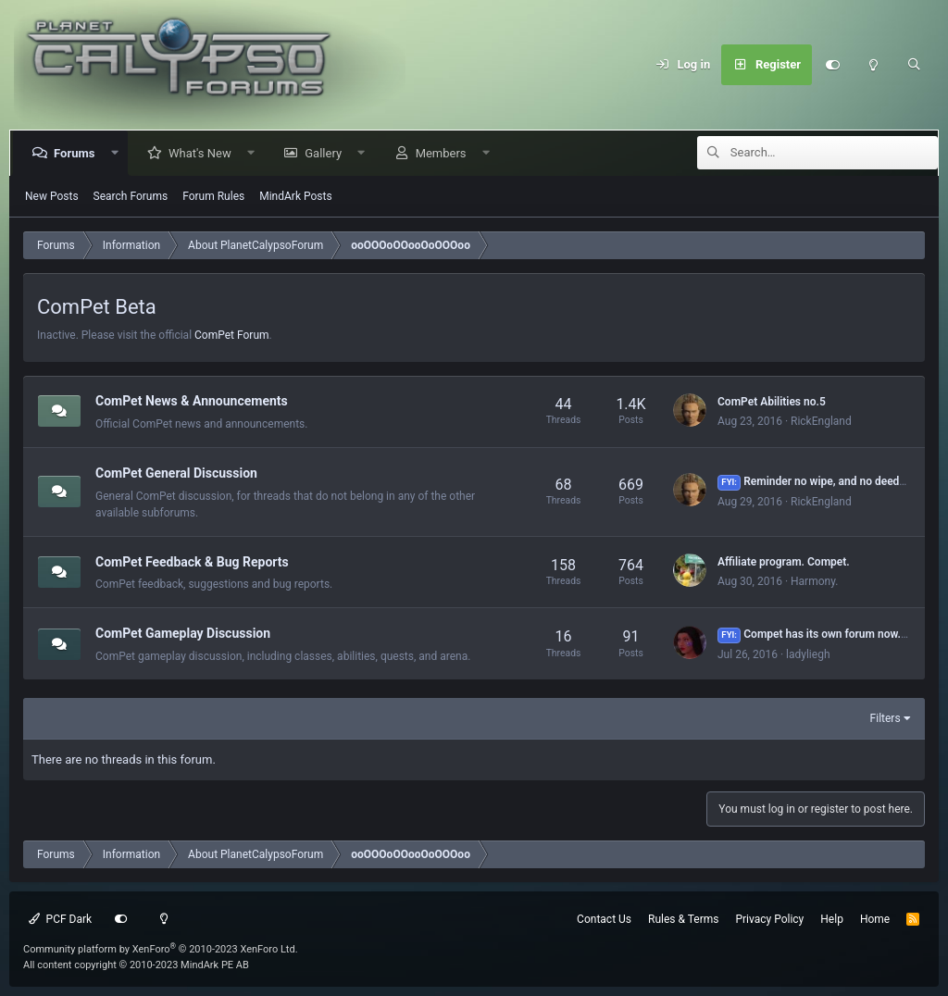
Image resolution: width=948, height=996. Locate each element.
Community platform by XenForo (160, 949)
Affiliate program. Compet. (783, 561)
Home (875, 919)
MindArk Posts (295, 196)
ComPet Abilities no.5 (771, 401)
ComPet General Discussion (176, 473)
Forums (77, 153)
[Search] (913, 64)
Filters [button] (885, 718)
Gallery (326, 153)
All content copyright (136, 965)
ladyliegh (808, 654)
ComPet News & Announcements (191, 400)
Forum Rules (213, 196)
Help (831, 919)
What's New (203, 153)
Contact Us (604, 919)
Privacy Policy (769, 919)
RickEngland (821, 421)
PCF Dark (60, 919)
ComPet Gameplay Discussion (182, 633)
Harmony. (814, 581)
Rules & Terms (683, 919)
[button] (118, 153)
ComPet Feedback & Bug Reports (192, 561)
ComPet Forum (231, 335)
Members (444, 153)
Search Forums (131, 196)
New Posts (52, 196)
